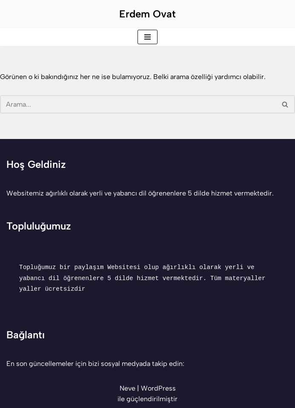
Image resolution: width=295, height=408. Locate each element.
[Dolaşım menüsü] (147, 37)
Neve (127, 388)
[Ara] (138, 104)
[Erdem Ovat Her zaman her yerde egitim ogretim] (147, 14)
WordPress (158, 388)
